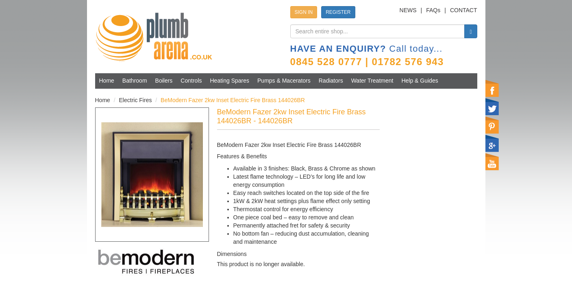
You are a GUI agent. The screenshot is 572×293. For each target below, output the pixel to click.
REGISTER (338, 12)
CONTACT (463, 10)
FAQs (433, 10)
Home (106, 80)
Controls (191, 80)
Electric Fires (135, 100)
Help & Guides (419, 80)
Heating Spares (230, 80)
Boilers (164, 80)
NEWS (408, 10)
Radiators (331, 80)
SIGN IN (304, 12)
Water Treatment (372, 80)
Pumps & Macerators (284, 80)
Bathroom (134, 80)
